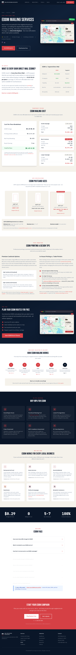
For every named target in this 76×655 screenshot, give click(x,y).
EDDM (22, 642)
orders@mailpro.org (62, 642)
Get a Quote (45, 616)
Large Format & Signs (25, 638)
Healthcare (41, 636)
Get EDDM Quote (8, 48)
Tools (43, 2)
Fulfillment (23, 644)
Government (42, 638)
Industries (35, 2)
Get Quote (70, 2)
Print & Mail (23, 640)
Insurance (41, 640)
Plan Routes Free (23, 48)
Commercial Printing (25, 636)
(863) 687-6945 (61, 2)
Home (3, 12)
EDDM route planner (34, 415)
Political (41, 644)
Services (27, 2)
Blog (48, 2)
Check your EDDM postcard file (34, 587)
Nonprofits (41, 642)
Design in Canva (38, 211)
